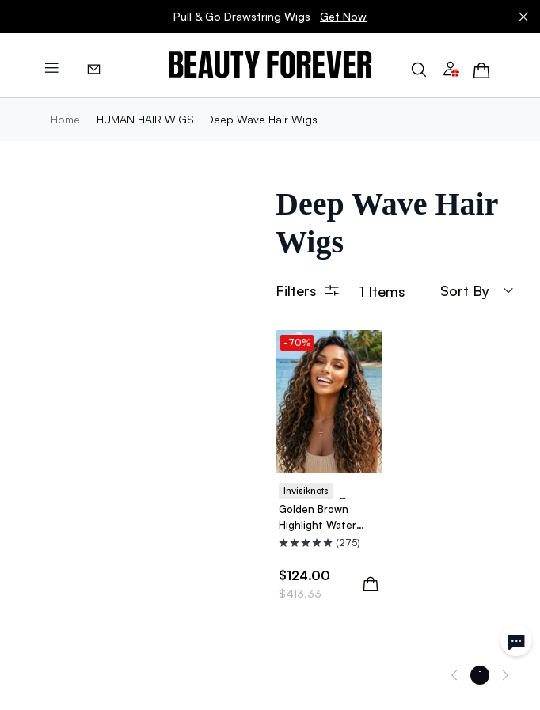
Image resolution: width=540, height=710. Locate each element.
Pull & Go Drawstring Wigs (270, 16)
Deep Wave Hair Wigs (262, 119)
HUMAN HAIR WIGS (145, 119)
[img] (270, 65)
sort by (477, 291)
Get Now (343, 16)
